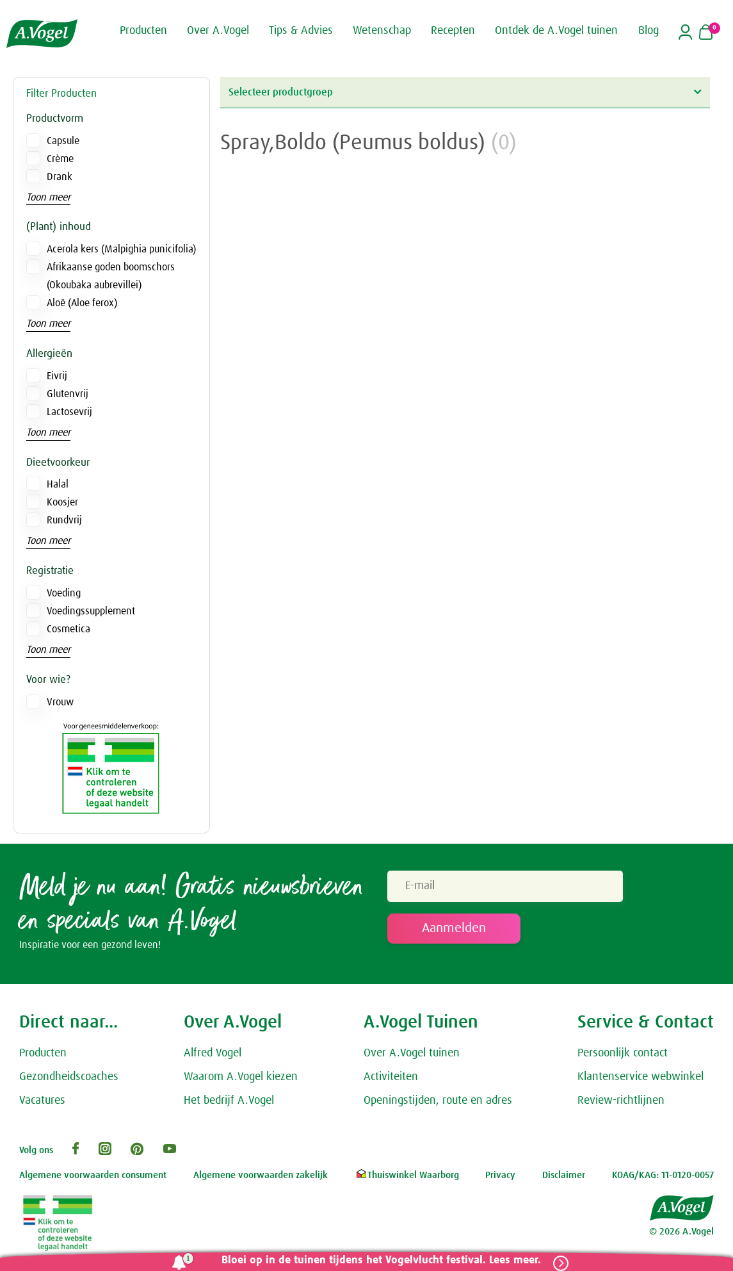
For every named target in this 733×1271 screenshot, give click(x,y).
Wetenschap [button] (382, 31)
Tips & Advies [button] (301, 31)
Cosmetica (68, 629)
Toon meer (48, 197)
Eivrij (57, 376)
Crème (60, 159)
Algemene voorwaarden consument (92, 1177)
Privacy (500, 1177)
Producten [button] (143, 31)
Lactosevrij (69, 412)
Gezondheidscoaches (68, 1079)
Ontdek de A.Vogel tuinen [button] (556, 31)
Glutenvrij (67, 394)
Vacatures (42, 1102)
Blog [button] (648, 31)
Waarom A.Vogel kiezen (241, 1079)
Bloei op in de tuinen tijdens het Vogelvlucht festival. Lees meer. (378, 1260)
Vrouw (60, 702)
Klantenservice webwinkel (640, 1079)
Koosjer (62, 502)
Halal (57, 484)
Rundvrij (64, 520)
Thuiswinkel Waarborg (407, 1177)
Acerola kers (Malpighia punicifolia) (121, 249)
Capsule (63, 141)
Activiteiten (391, 1079)
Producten (43, 1055)
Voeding (64, 593)
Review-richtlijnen (621, 1102)
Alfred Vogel (212, 1055)
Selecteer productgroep (465, 92)
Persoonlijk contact (622, 1055)
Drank (59, 177)
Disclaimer (563, 1177)
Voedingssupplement (91, 611)
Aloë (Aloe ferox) (82, 303)
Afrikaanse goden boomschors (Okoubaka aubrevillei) (111, 276)
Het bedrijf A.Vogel (229, 1102)
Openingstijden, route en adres (438, 1102)
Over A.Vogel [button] (218, 31)
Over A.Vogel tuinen (412, 1055)
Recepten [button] (453, 31)
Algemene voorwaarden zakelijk (260, 1177)
